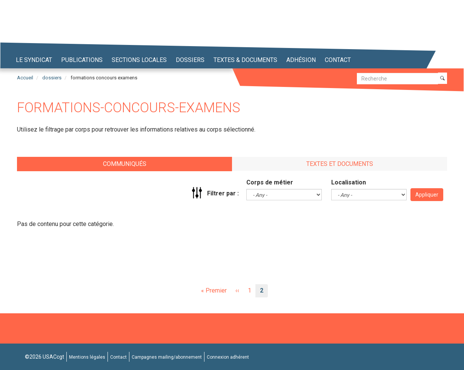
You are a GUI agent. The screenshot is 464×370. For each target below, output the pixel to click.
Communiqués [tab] (124, 163)
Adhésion (301, 59)
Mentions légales (87, 357)
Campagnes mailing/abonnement (167, 357)
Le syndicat (34, 59)
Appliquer (426, 195)
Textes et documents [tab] (339, 163)
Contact (338, 59)
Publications (82, 59)
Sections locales (139, 59)
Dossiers (190, 59)
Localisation (348, 182)
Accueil (25, 78)
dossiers (51, 78)
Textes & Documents (245, 59)
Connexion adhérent (228, 357)
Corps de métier (269, 182)
